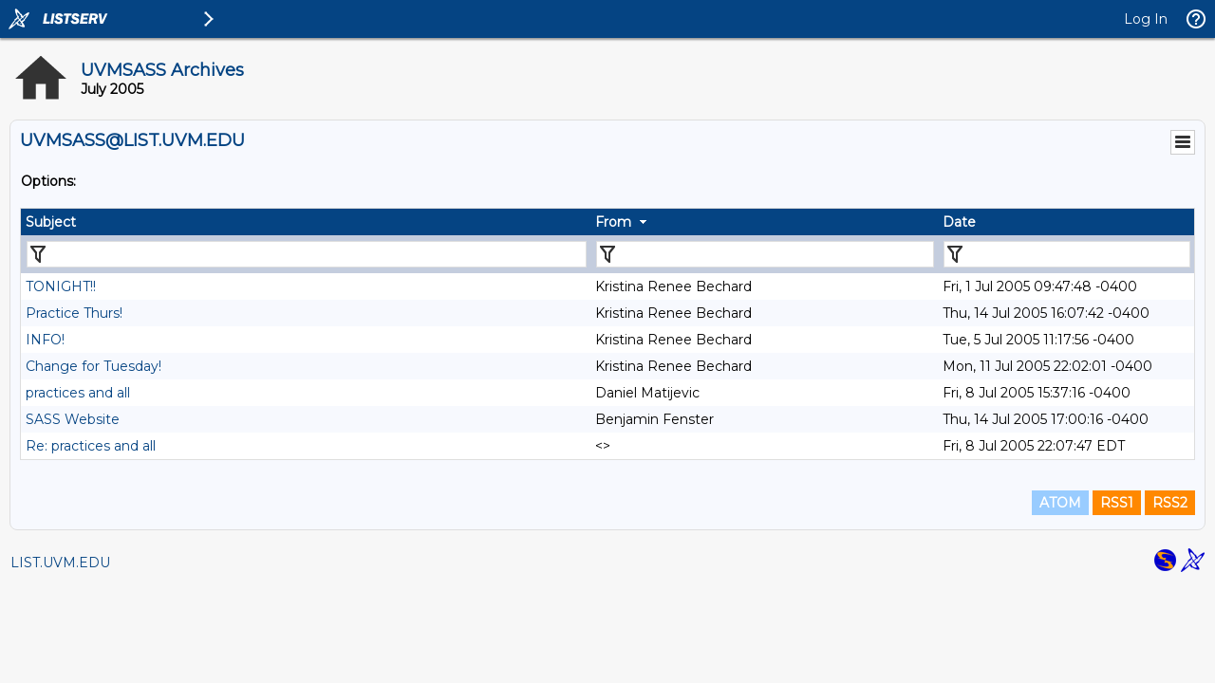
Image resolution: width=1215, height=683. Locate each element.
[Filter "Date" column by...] (1067, 254)
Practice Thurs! (74, 313)
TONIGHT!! (61, 286)
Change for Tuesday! (93, 366)
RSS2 (1169, 502)
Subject (51, 222)
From (613, 222)
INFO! (45, 339)
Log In (1146, 19)
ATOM (1060, 502)
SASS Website (73, 419)
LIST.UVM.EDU (60, 562)
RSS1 (1116, 502)
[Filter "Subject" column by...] (307, 254)
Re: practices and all (91, 445)
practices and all (78, 392)
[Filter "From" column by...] (765, 254)
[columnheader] (305, 222)
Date (959, 222)
